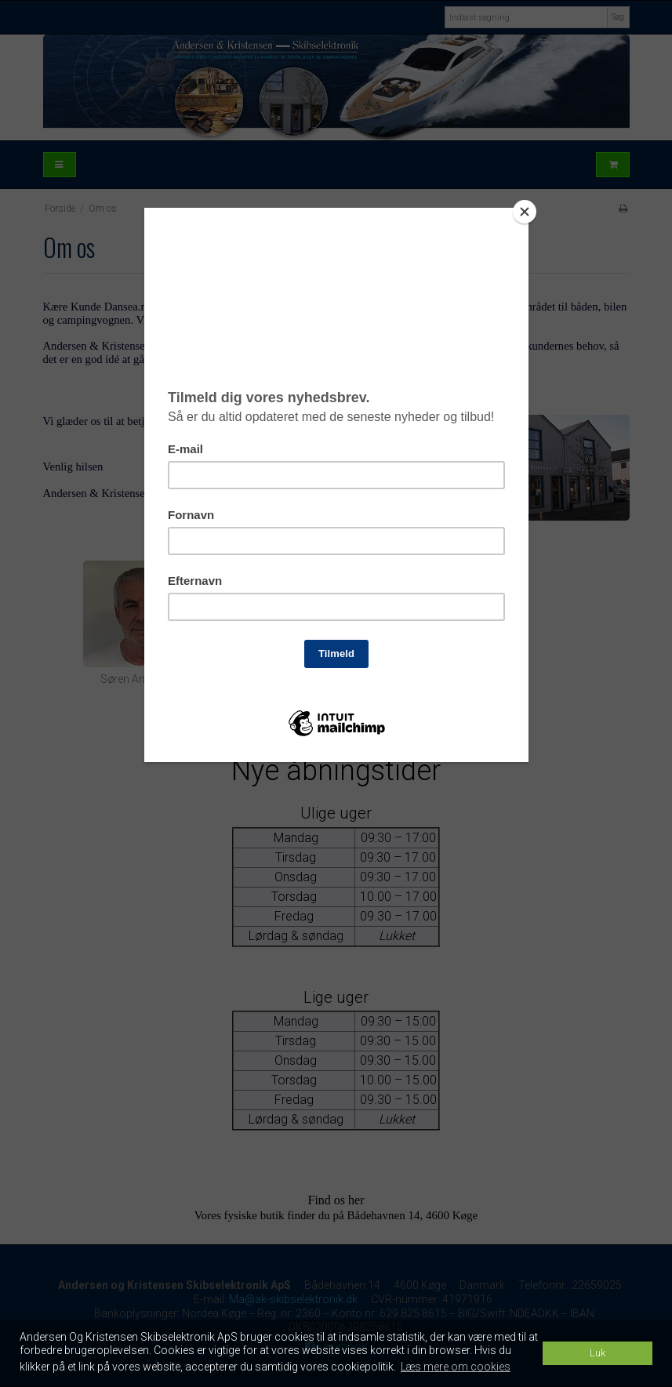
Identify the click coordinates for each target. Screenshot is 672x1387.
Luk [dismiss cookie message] (597, 1353)
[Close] (524, 211)
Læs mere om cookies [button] (455, 1366)
